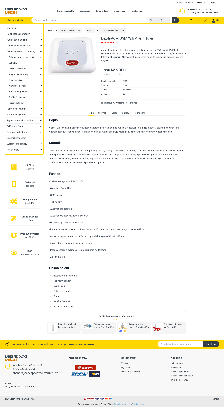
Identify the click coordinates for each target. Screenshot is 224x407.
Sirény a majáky (16, 80)
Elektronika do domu (17, 132)
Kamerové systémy (16, 108)
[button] (205, 20)
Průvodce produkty (65, 11)
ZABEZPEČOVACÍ (16, 11)
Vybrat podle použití (17, 39)
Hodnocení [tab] (139, 113)
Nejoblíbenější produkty (18, 34)
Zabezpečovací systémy (19, 45)
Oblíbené (118, 103)
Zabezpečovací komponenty (21, 51)
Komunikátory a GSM (18, 91)
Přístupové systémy (16, 114)
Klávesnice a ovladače (18, 86)
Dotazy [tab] (125, 113)
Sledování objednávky (130, 371)
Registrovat (211, 344)
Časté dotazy (137, 11)
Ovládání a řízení (15, 126)
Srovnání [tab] (102, 113)
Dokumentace (102, 11)
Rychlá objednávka (179, 380)
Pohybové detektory (17, 69)
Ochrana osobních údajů (182, 376)
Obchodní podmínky (180, 371)
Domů (50, 30)
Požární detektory (16, 103)
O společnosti (120, 11)
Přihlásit (124, 363)
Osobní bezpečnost (16, 138)
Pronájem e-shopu (122, 404)
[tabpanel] (116, 213)
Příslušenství (13, 149)
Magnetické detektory (18, 74)
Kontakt (191, 9)
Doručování (85, 11)
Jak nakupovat (177, 363)
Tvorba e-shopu (139, 404)
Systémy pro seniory (17, 144)
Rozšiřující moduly (17, 97)
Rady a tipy (12, 28)
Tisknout (106, 103)
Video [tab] (115, 113)
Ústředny (90, 30)
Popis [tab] (91, 113)
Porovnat (131, 103)
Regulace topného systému (20, 120)
